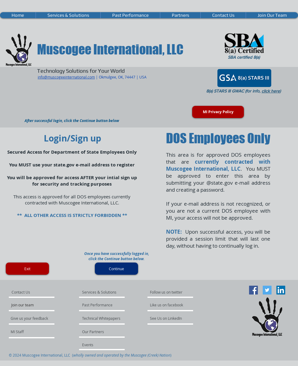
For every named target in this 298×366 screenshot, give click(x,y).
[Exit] (27, 269)
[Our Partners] (98, 331)
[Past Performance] (98, 304)
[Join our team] (27, 304)
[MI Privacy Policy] (218, 112)
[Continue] (116, 269)
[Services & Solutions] (99, 292)
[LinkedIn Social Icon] (280, 290)
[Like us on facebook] (168, 304)
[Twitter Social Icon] (267, 290)
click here (271, 91)
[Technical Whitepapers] (101, 318)
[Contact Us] (28, 292)
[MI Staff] (27, 331)
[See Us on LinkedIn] (166, 318)
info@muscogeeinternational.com (66, 77)
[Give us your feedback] (32, 318)
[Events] (98, 344)
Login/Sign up (72, 138)
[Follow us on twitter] (166, 292)
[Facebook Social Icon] (253, 290)
